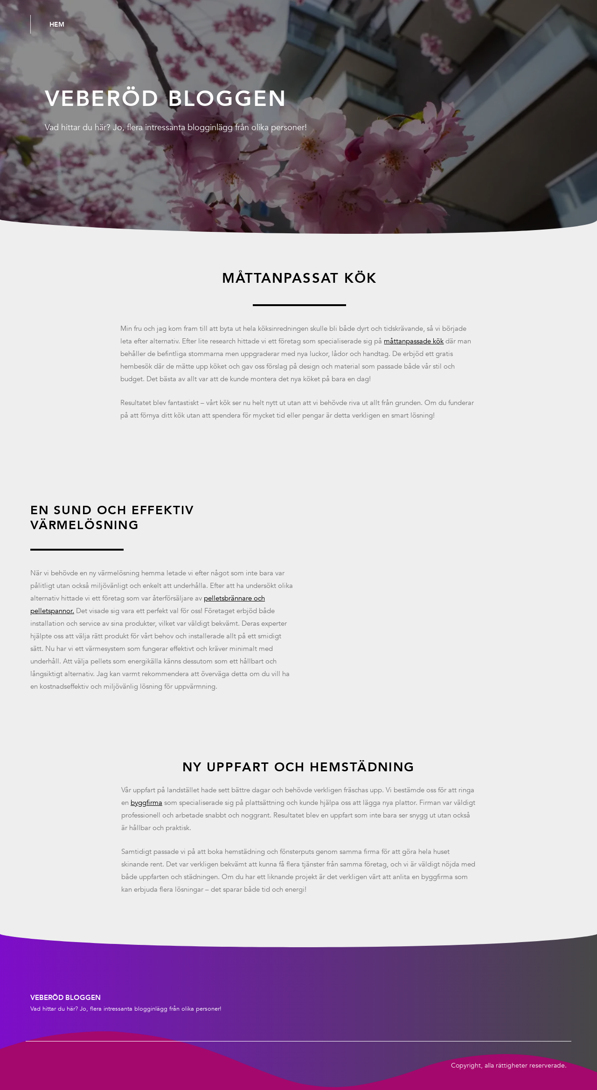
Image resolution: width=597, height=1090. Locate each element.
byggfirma (146, 802)
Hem (56, 24)
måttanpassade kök (414, 341)
